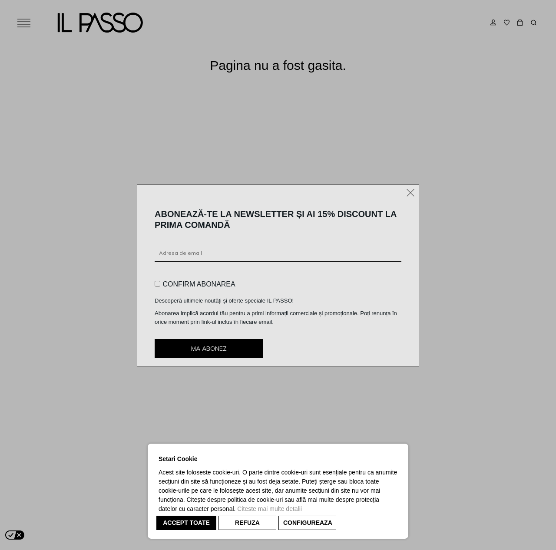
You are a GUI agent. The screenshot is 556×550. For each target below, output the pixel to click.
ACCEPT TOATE (186, 522)
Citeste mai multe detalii (269, 508)
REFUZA (247, 522)
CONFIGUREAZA (307, 522)
